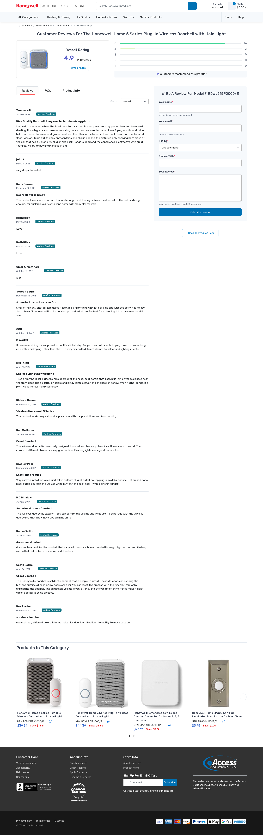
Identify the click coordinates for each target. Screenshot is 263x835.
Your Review (167, 171)
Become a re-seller (80, 777)
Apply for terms (78, 772)
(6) (167, 725)
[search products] (192, 6)
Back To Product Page (200, 233)
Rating (163, 141)
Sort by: (115, 101)
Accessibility (23, 767)
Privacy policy (24, 820)
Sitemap (59, 820)
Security (128, 17)
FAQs (48, 90)
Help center (22, 772)
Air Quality (83, 17)
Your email (166, 121)
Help (241, 17)
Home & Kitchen (106, 17)
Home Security (44, 25)
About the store (132, 763)
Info (71, 90)
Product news (131, 767)
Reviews (27, 90)
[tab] (27, 90)
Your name (166, 102)
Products (27, 25)
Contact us (22, 777)
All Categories (26, 17)
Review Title (167, 156)
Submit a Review (200, 212)
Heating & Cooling (58, 17)
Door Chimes (62, 25)
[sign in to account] (215, 6)
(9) (48, 721)
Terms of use (43, 820)
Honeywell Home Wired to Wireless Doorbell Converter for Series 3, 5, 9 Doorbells (156, 716)
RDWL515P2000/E (83, 25)
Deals (228, 17)
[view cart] (232, 6)
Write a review (77, 68)
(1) (221, 721)
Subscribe (170, 782)
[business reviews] (35, 787)
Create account (79, 763)
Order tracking (78, 767)
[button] (243, 697)
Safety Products (151, 17)
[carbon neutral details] (89, 792)
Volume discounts (26, 763)
